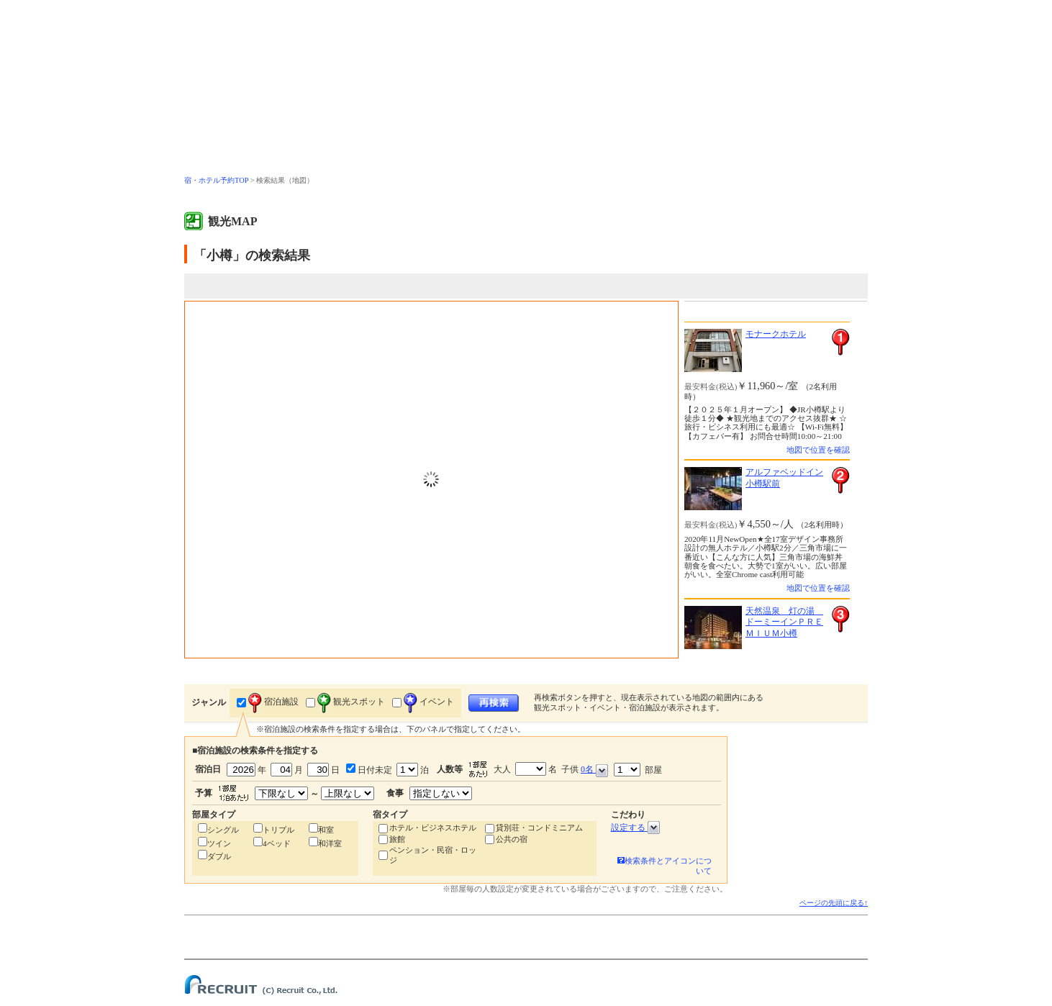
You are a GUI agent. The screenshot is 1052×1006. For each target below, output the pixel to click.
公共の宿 (511, 839)
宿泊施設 (273, 702)
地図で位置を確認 (818, 449)
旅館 (397, 839)
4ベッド (277, 843)
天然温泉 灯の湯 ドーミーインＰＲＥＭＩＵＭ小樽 (784, 622)
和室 (326, 829)
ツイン (219, 843)
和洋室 (330, 843)
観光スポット (351, 702)
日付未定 (373, 770)
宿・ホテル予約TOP (216, 180)
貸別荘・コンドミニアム (539, 827)
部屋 (638, 769)
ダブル (219, 856)
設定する (635, 828)
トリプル (278, 829)
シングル (223, 829)
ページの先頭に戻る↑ (833, 903)
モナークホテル (775, 334)
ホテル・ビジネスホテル (432, 827)
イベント (429, 702)
